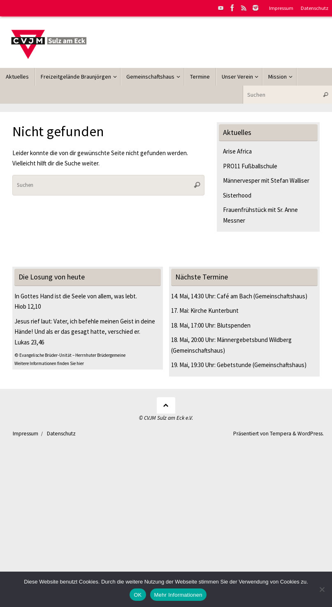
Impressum (281, 8)
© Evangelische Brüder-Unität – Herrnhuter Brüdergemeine (69, 355)
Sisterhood (237, 195)
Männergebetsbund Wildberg (254, 340)
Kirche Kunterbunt (214, 310)
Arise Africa (237, 151)
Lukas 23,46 (29, 342)
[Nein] (322, 589)
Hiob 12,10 (27, 306)
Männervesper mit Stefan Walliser (266, 180)
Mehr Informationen (178, 595)
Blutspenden (234, 325)
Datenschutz (314, 8)
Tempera (280, 433)
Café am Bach (234, 296)
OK (138, 595)
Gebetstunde (234, 365)
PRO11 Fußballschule (250, 166)
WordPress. (310, 433)
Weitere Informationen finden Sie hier (49, 363)
